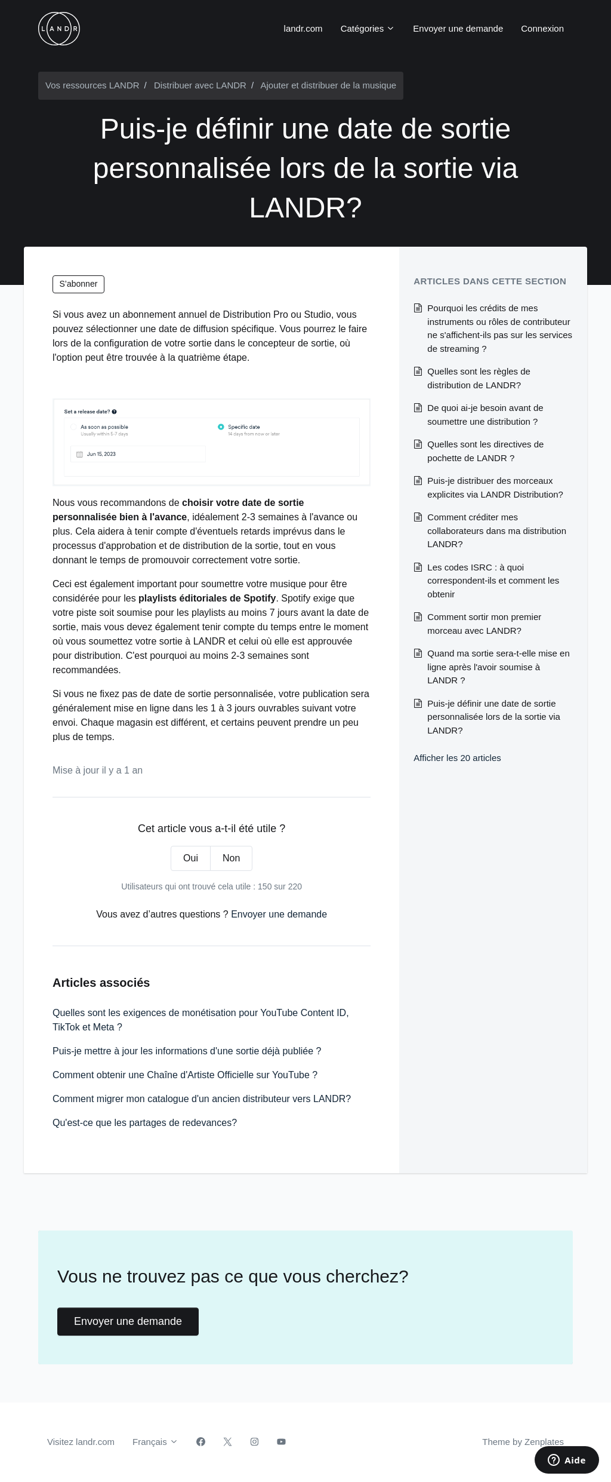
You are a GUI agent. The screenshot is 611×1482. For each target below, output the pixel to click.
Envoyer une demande (458, 28)
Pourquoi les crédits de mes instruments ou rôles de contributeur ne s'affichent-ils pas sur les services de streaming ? (499, 328)
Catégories (368, 28)
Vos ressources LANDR (92, 85)
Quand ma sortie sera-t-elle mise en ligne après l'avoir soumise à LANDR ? (498, 666)
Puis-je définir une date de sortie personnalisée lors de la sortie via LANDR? (493, 716)
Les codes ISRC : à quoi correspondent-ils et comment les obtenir (493, 580)
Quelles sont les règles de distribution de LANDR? (478, 378)
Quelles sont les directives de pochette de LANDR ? (485, 451)
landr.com (303, 28)
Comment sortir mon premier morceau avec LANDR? (484, 624)
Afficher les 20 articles (457, 758)
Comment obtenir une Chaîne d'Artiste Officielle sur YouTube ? (185, 1075)
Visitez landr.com (81, 1442)
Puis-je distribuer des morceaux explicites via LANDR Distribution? (495, 487)
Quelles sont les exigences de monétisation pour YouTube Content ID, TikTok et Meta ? (201, 1020)
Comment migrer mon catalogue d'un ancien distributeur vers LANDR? (202, 1099)
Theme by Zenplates (523, 1441)
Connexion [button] (542, 28)
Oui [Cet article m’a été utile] (190, 858)
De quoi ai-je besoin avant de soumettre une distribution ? (485, 415)
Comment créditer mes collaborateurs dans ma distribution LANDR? (496, 530)
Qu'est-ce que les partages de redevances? (145, 1123)
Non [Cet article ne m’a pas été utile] (231, 858)
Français (155, 1442)
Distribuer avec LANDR (200, 85)
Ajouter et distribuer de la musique (328, 85)
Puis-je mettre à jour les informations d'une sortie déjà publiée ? (187, 1051)
